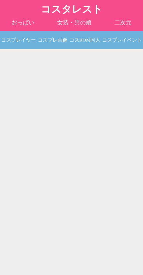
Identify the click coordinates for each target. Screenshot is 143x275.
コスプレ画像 (52, 40)
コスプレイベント (122, 40)
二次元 (123, 22)
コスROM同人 (85, 40)
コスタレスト (72, 9)
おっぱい (22, 22)
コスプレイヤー (18, 40)
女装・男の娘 (74, 22)
